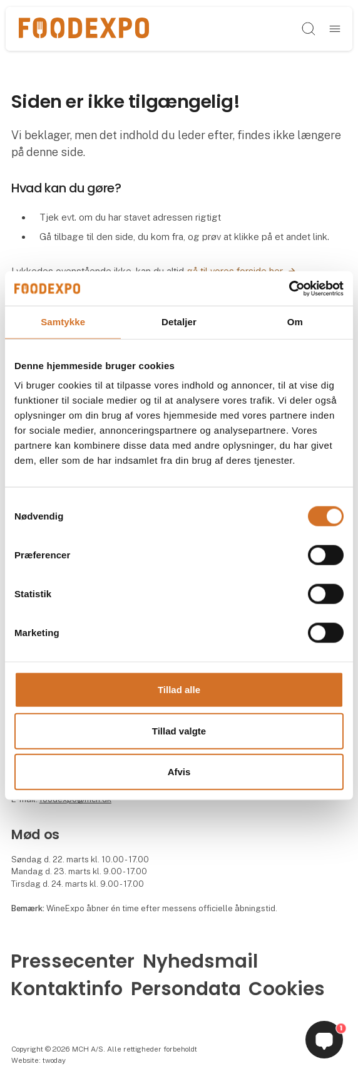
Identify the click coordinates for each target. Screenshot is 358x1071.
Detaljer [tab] (179, 321)
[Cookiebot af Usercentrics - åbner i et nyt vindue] (289, 288)
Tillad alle (179, 689)
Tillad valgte (179, 730)
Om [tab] (295, 321)
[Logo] (84, 28)
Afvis (179, 771)
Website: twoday (38, 1060)
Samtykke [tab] (63, 321)
